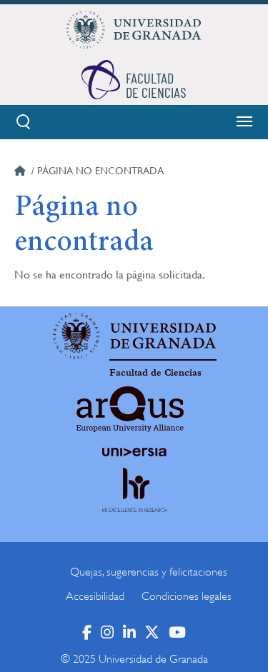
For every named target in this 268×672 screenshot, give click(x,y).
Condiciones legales (187, 596)
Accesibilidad (95, 596)
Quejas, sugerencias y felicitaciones (148, 572)
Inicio (21, 173)
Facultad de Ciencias (155, 372)
